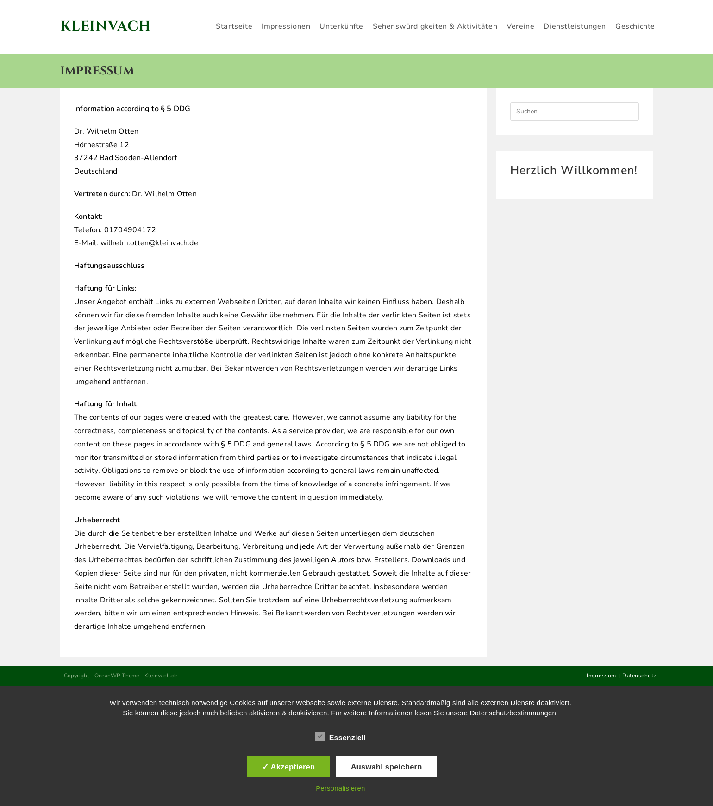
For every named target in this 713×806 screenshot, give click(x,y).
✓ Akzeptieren (288, 767)
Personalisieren (340, 788)
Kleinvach (107, 27)
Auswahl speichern (386, 767)
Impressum (601, 675)
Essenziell (340, 736)
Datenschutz (639, 675)
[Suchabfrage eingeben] (574, 111)
